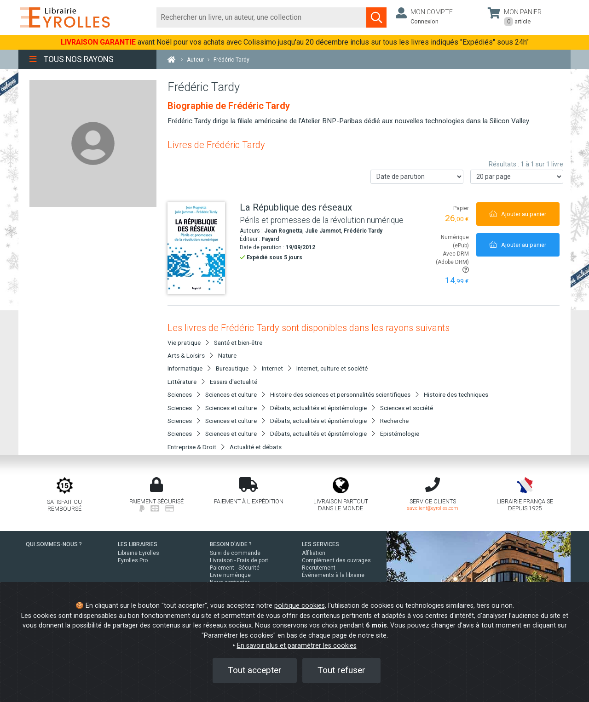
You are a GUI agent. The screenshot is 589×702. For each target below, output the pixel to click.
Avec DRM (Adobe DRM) (452, 262)
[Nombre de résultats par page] (516, 177)
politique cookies (299, 606)
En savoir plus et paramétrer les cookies (297, 646)
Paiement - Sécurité (235, 568)
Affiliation (313, 553)
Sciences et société (406, 407)
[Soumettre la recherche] (376, 17)
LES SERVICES (320, 544)
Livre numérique (230, 575)
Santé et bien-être (238, 342)
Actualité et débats (256, 447)
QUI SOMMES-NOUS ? (54, 544)
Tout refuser (341, 670)
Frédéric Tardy (363, 231)
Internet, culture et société (332, 368)
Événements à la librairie (333, 575)
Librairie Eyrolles (138, 553)
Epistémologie (399, 433)
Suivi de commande (235, 553)
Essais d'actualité (233, 381)
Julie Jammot (323, 231)
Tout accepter (255, 670)
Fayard (270, 239)
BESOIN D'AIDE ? (231, 544)
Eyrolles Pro (133, 560)
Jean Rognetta (283, 231)
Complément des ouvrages (336, 560)
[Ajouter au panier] (518, 214)
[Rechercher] (261, 17)
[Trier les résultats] (416, 177)
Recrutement (318, 568)
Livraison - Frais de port (239, 560)
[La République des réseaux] (200, 248)
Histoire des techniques (456, 394)
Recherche (394, 420)
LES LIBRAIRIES (137, 544)
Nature (227, 355)
